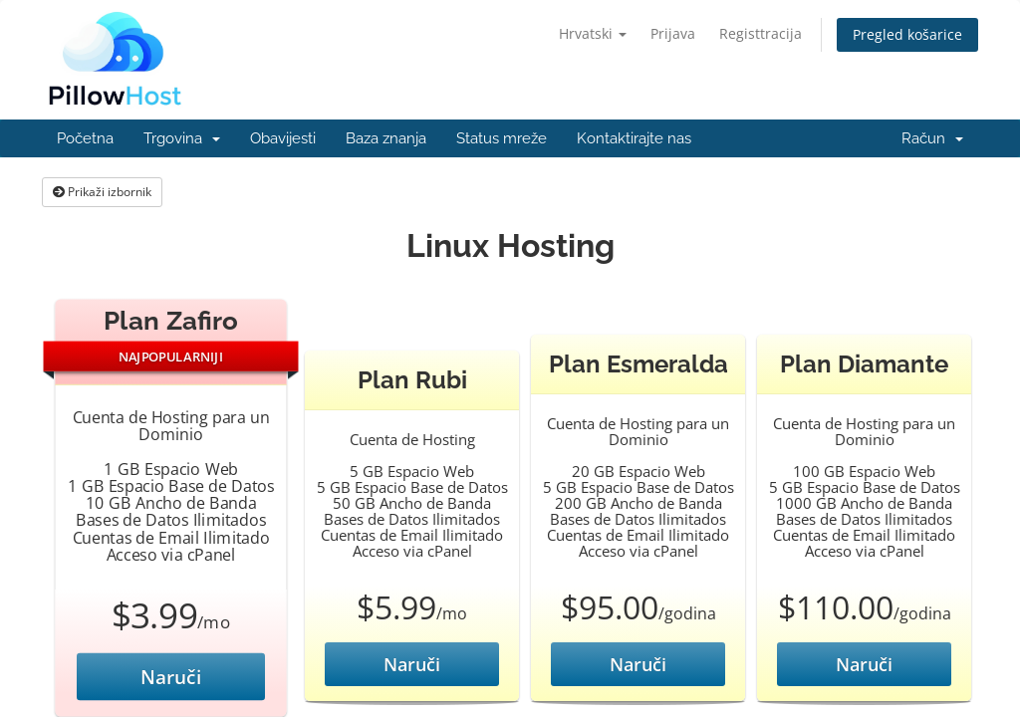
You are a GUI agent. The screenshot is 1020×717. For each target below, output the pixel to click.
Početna (85, 138)
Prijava (672, 33)
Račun (932, 138)
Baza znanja (386, 138)
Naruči (171, 677)
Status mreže (501, 138)
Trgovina (181, 138)
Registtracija (760, 33)
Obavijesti (283, 138)
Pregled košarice (907, 34)
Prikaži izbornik (102, 191)
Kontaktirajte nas (634, 138)
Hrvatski (593, 33)
